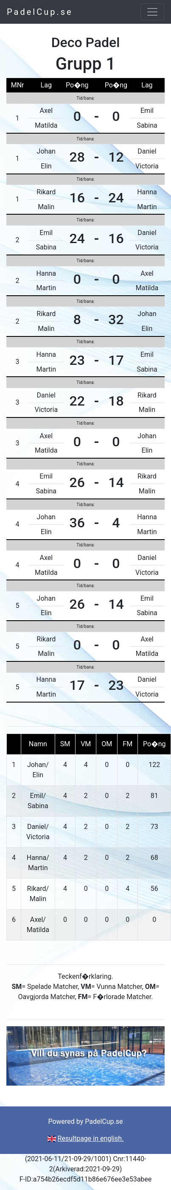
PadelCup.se (40, 12)
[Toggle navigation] (152, 11)
